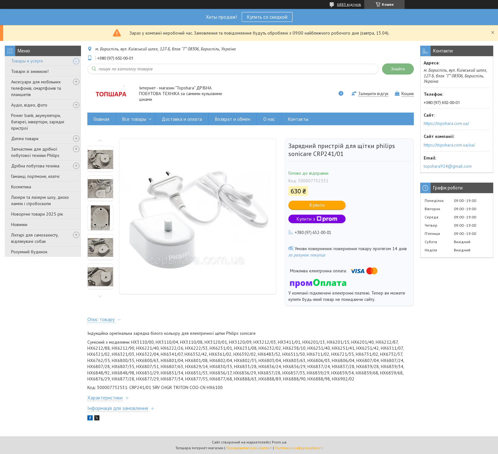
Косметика (21, 187)
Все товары (134, 119)
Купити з (317, 219)
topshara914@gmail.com (448, 166)
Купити (317, 205)
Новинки (19, 224)
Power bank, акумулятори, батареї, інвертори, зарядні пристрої (37, 122)
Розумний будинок (29, 252)
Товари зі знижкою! (30, 71)
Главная (101, 119)
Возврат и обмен (232, 119)
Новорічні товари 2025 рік (37, 214)
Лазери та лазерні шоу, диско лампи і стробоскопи (40, 200)
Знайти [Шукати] (398, 69)
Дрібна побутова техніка (35, 166)
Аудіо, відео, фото (29, 105)
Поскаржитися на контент (249, 447)
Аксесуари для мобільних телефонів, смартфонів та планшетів (36, 88)
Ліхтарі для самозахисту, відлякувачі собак (34, 238)
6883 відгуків (349, 4)
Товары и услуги (27, 61)
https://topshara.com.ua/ (446, 123)
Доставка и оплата (182, 119)
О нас (269, 119)
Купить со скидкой (267, 17)
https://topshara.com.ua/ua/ (449, 145)
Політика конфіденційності (299, 447)
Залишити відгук (373, 93)
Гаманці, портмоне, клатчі (35, 176)
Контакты (298, 119)
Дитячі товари (24, 138)
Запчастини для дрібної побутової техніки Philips (35, 152)
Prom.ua (279, 442)
